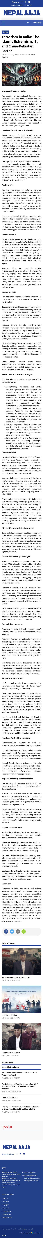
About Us (5, 1198)
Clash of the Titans (9, 1097)
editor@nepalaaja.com (31, 1181)
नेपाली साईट (37, 22)
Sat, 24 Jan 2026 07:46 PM (11, 1018)
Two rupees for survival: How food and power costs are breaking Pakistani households (20, 1108)
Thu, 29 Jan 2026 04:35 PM (11, 1078)
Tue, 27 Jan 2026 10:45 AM (11, 980)
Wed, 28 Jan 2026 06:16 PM (11, 1091)
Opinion (5, 32)
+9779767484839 (30, 1172)
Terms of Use (7, 1211)
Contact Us (6, 1208)
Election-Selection (9, 1015)
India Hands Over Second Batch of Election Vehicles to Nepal (19, 1074)
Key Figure (6, 1205)
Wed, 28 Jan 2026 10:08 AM (11, 1100)
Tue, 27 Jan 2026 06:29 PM (11, 1112)
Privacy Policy (7, 1214)
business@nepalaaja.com (32, 1178)
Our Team (6, 1201)
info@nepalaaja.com (30, 1175)
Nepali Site (29, 5)
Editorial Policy (7, 1217)
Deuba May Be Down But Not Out (15, 977)
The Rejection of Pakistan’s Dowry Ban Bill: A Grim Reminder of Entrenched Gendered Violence (20, 1086)
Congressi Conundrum (11, 1052)
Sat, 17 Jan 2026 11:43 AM (10, 1055)
